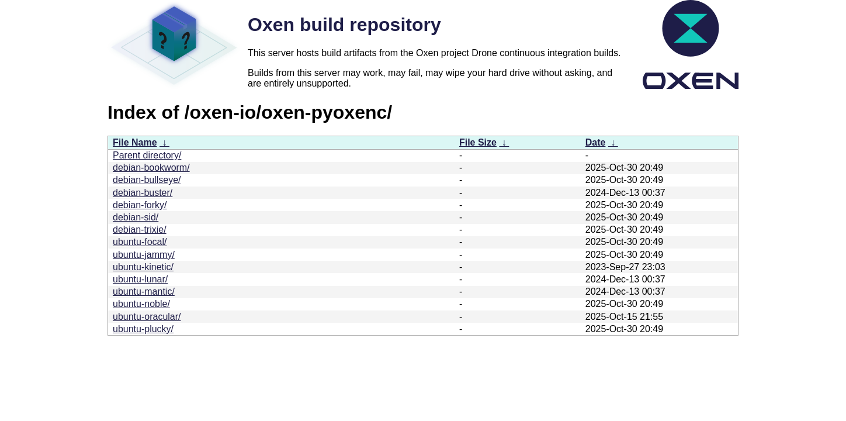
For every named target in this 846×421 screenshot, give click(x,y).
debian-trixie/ (140, 229)
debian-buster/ (142, 193)
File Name (135, 142)
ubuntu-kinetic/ (143, 267)
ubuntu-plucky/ (143, 329)
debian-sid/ (135, 217)
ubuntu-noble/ (141, 304)
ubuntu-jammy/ (144, 255)
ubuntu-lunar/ (140, 279)
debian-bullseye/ (147, 180)
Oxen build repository (344, 24)
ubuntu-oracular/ (147, 317)
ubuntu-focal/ (140, 242)
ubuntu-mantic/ (144, 291)
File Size (478, 142)
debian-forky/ (140, 205)
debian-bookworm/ (151, 167)
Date (595, 142)
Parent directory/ (147, 155)
